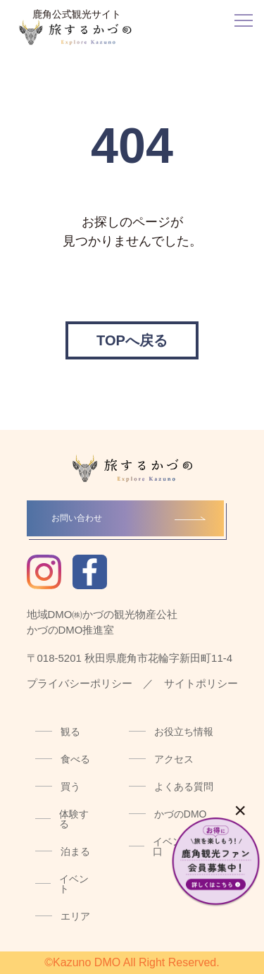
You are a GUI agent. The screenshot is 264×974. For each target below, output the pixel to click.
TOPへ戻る (132, 340)
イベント (74, 884)
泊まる (75, 851)
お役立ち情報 (183, 731)
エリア (75, 916)
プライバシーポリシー (79, 683)
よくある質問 (183, 786)
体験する (74, 819)
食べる (75, 759)
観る (70, 731)
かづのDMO (180, 814)
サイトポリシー (201, 683)
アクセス (174, 759)
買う (70, 786)
